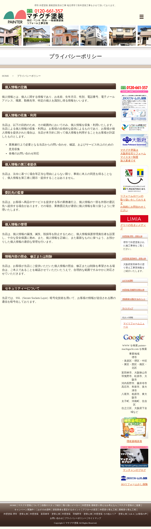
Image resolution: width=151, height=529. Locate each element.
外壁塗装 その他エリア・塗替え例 (110, 514)
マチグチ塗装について (29, 505)
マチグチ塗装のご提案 (130, 505)
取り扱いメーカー (71, 505)
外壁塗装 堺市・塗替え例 (132, 236)
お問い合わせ (56, 518)
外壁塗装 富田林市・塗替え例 (134, 258)
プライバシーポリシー (75, 518)
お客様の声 (141, 514)
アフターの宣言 (90, 509)
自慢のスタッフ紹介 (51, 505)
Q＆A (131, 514)
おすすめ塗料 (127, 280)
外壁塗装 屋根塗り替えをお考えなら (99, 505)
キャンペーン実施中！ (25, 509)
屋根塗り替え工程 (127, 509)
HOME (5, 76)
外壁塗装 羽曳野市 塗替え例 (133, 290)
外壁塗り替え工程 (108, 509)
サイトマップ (127, 308)
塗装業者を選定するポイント (133, 299)
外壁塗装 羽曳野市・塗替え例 (77, 514)
